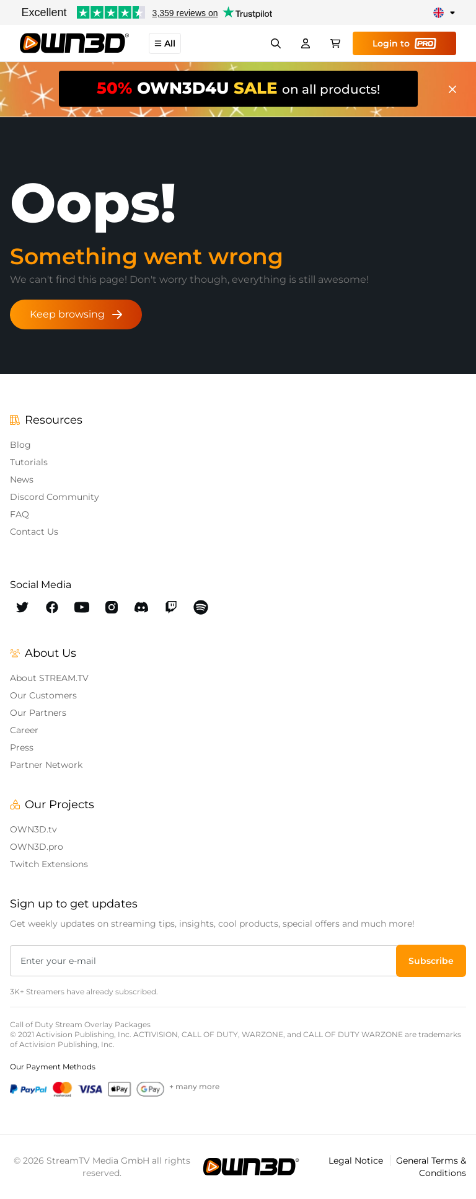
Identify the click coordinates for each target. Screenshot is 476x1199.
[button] (431, 961)
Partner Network (46, 764)
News (21, 479)
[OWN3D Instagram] (111, 607)
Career (24, 730)
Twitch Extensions (49, 864)
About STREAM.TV (49, 678)
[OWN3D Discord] (141, 607)
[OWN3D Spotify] (200, 607)
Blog (20, 444)
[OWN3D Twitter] (22, 607)
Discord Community (54, 496)
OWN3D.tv (33, 829)
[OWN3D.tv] (251, 1166)
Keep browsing (76, 314)
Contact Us (34, 531)
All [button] (164, 43)
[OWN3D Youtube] (81, 607)
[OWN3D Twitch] (171, 607)
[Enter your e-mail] (204, 960)
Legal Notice (357, 1160)
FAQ (19, 514)
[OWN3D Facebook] (52, 607)
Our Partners (38, 712)
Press (21, 747)
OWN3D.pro (36, 846)
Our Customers (43, 695)
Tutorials (29, 462)
